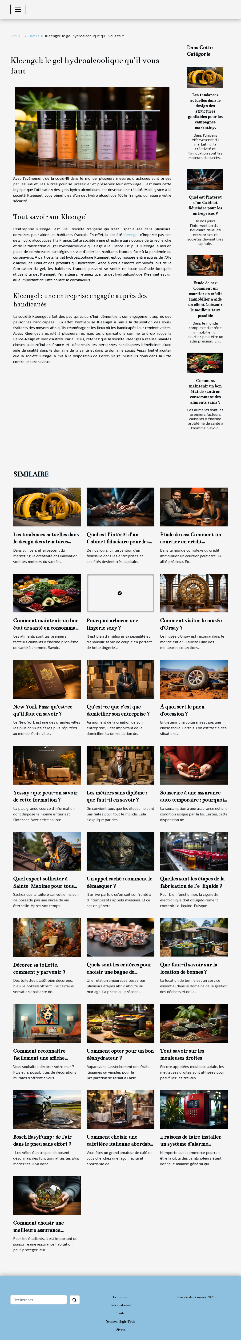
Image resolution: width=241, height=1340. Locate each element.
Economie (120, 1297)
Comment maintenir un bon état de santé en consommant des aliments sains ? (205, 391)
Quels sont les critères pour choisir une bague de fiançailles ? (119, 971)
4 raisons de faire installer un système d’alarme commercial (190, 1144)
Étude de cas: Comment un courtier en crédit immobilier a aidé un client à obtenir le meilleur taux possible (205, 299)
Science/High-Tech (120, 1321)
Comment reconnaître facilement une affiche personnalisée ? (39, 1058)
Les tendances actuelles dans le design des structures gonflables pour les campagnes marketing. (205, 111)
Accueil (16, 35)
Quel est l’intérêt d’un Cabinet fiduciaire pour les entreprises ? (118, 541)
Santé (120, 1313)
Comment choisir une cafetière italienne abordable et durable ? (120, 1144)
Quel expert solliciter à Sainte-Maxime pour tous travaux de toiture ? (43, 886)
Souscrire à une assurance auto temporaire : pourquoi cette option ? (192, 800)
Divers (33, 35)
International (120, 1305)
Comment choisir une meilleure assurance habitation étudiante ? (39, 1230)
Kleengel (131, 234)
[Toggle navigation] (17, 9)
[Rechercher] (38, 1299)
